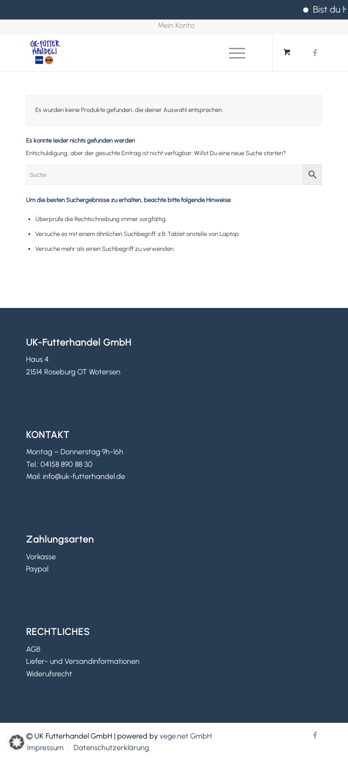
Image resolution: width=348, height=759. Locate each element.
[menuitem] (176, 26)
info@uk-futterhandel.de (84, 476)
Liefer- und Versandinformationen (83, 661)
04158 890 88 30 (66, 464)
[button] (16, 742)
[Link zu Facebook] (315, 53)
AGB (33, 649)
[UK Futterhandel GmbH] (144, 52)
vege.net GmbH (186, 736)
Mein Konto (176, 25)
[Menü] (232, 52)
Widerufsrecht (49, 673)
